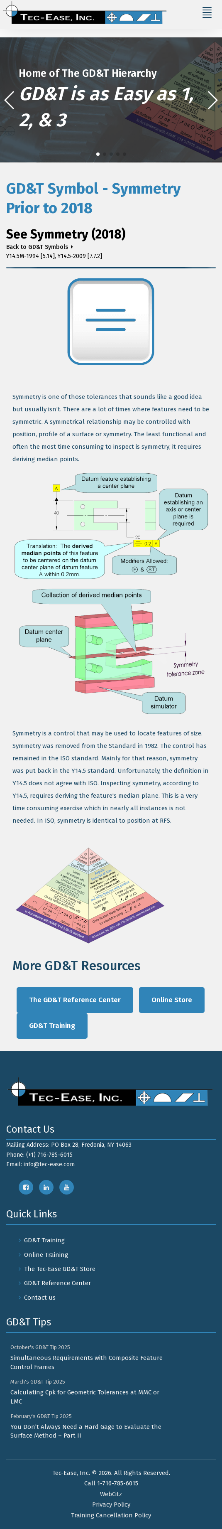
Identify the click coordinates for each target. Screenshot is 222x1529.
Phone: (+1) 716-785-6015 (39, 1154)
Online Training (46, 1255)
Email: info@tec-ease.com (40, 1164)
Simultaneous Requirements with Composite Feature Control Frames (86, 1362)
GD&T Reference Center (57, 1283)
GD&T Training (52, 1025)
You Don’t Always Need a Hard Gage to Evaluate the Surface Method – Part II (85, 1431)
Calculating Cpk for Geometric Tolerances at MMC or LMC (84, 1397)
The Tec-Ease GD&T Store (59, 1269)
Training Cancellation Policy (111, 1515)
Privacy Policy (111, 1504)
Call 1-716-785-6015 (111, 1483)
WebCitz (111, 1494)
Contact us (40, 1297)
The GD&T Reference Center (75, 1000)
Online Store (171, 1000)
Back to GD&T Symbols (37, 247)
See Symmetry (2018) (65, 234)
